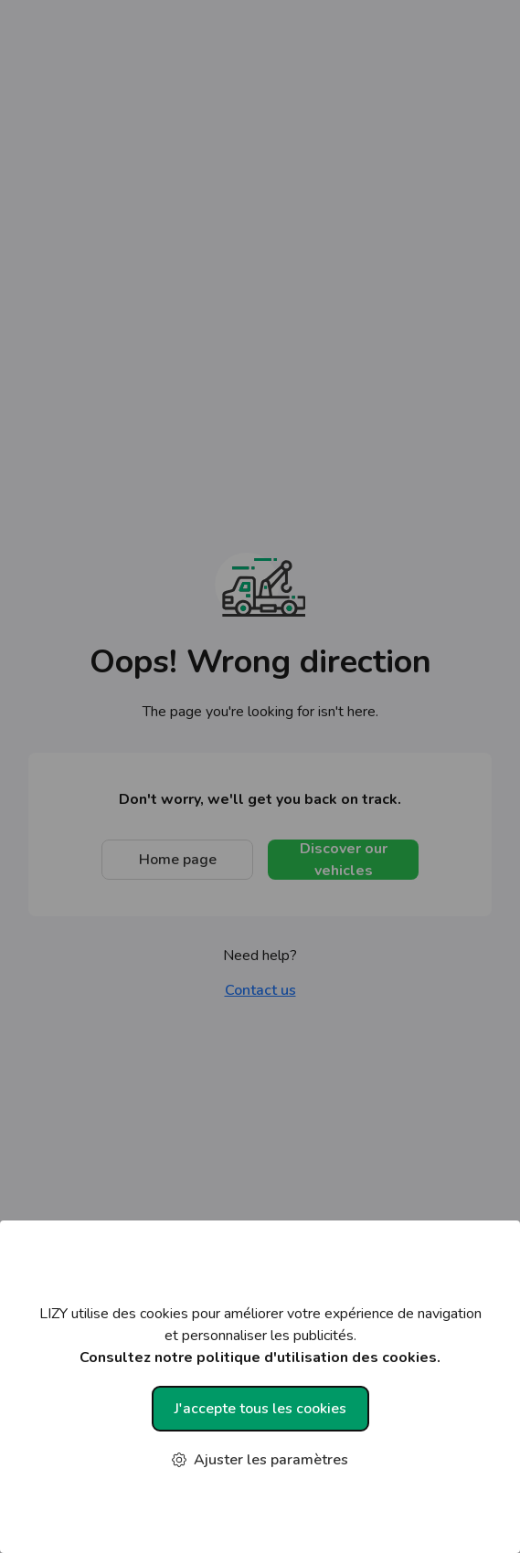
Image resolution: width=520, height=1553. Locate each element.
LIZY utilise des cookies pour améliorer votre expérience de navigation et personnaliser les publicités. (260, 1336)
